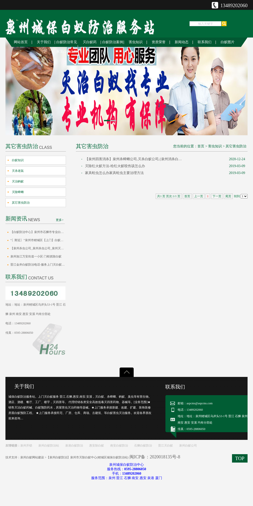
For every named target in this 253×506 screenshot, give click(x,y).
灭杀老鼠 (18, 171)
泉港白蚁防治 (74, 445)
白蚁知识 (18, 160)
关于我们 (44, 42)
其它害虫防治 (21, 202)
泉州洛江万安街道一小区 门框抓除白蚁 (36, 256)
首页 (200, 146)
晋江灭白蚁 (165, 445)
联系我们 (204, 42)
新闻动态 (182, 42)
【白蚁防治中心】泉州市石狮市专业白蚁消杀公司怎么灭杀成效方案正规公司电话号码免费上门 (38, 232)
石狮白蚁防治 (143, 445)
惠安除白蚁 (96, 445)
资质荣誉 (159, 42)
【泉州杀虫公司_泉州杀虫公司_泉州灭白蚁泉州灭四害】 (38, 248)
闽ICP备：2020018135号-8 (154, 456)
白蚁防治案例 (112, 42)
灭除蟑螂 (18, 192)
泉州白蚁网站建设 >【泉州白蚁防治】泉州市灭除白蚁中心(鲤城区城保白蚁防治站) (74, 457)
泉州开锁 (26, 445)
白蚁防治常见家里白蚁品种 (66, 46)
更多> (59, 220)
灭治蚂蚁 (18, 181)
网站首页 (21, 42)
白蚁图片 (227, 42)
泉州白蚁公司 (188, 445)
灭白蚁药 (90, 42)
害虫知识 (136, 42)
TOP (239, 458)
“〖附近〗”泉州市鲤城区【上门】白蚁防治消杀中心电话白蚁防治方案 (38, 240)
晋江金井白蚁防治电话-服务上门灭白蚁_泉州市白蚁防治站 (38, 264)
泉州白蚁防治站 (48, 445)
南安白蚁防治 (119, 445)
